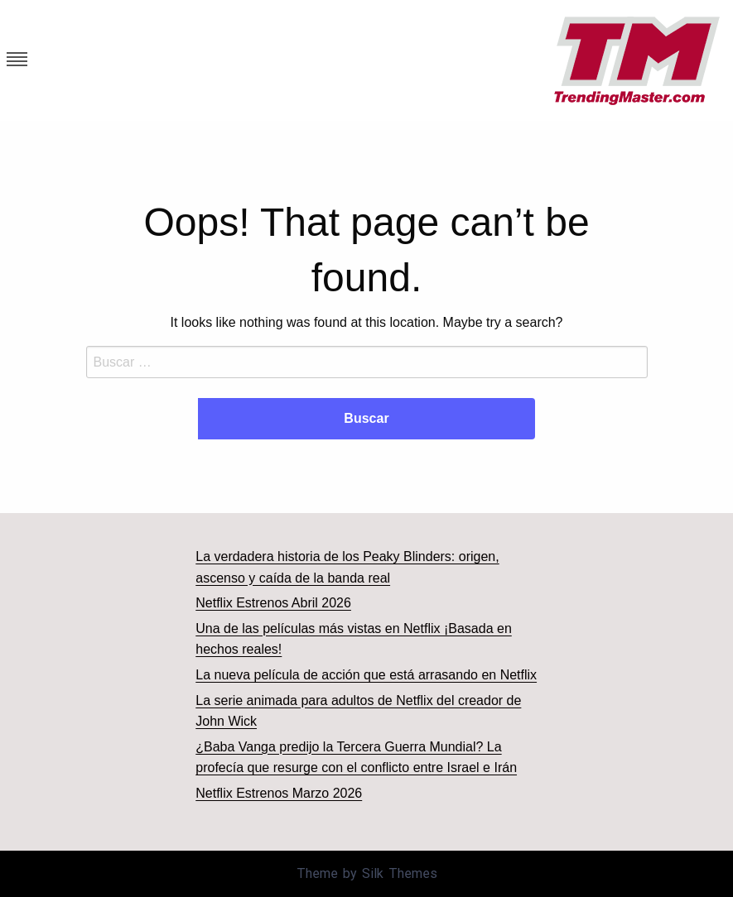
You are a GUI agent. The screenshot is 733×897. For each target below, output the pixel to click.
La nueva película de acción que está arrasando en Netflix (366, 675)
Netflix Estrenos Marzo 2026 (278, 793)
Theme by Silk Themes (367, 873)
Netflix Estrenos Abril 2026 (273, 603)
